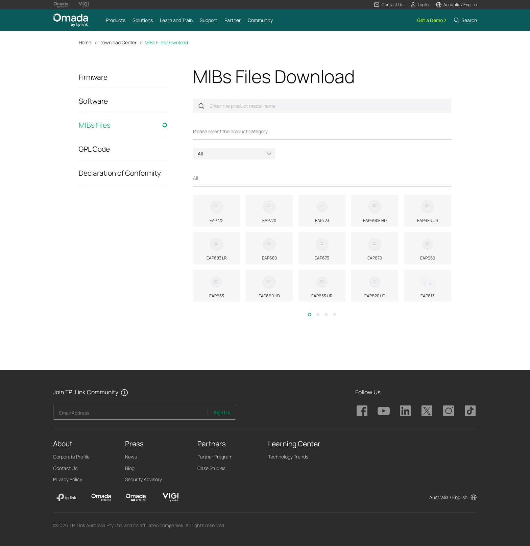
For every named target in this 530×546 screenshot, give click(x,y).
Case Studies (211, 468)
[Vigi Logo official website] (83, 4)
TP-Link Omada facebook (362, 411)
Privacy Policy (67, 479)
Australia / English (448, 497)
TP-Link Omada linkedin (405, 411)
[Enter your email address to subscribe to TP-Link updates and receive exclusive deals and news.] (130, 414)
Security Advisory (143, 479)
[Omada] (101, 497)
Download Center (118, 42)
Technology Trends (288, 456)
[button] (388, 5)
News (131, 456)
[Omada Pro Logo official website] (61, 4)
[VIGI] (170, 497)
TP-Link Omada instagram (448, 411)
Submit (201, 105)
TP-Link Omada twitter (427, 411)
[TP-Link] (66, 497)
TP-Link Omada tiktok (470, 411)
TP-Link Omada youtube (383, 411)
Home (85, 42)
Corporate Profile (71, 456)
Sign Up (222, 412)
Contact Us (65, 468)
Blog (130, 468)
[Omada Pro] (135, 497)
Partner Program (215, 456)
